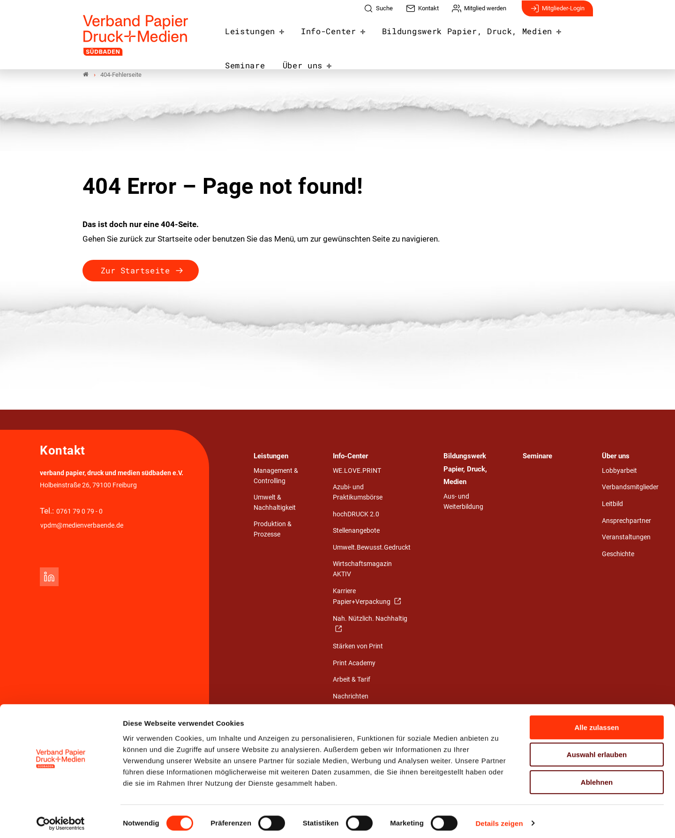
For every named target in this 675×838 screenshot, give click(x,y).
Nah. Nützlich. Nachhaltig (370, 620)
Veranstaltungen (626, 538)
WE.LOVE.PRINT (357, 472)
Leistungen (245, 34)
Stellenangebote (356, 532)
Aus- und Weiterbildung (463, 502)
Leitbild (612, 505)
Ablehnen (597, 778)
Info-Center (314, 34)
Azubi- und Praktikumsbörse (357, 493)
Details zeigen (499, 819)
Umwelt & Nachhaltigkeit (275, 503)
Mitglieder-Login (557, 13)
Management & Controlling (276, 477)
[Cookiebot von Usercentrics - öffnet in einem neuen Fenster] (61, 820)
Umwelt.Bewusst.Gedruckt (372, 548)
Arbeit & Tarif (351, 680)
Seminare (542, 34)
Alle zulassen (596, 724)
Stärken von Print (358, 647)
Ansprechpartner (626, 521)
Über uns (241, 66)
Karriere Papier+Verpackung (362, 597)
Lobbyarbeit (619, 472)
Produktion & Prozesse (273, 530)
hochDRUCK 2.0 (356, 515)
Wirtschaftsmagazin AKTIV (362, 570)
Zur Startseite (135, 271)
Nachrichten (350, 697)
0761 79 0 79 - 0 (79, 512)
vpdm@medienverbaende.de (81, 526)
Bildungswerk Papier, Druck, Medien (431, 34)
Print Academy (354, 664)
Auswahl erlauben (597, 751)
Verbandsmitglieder (630, 488)
